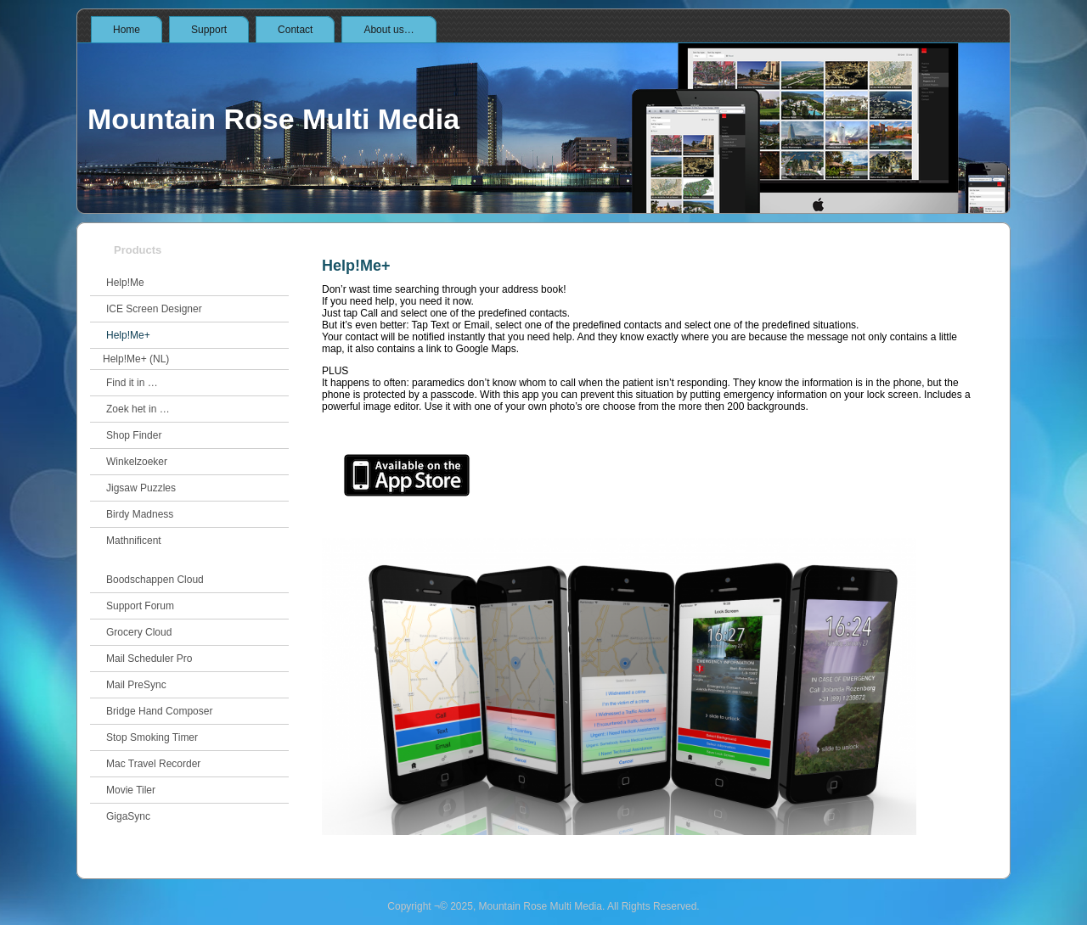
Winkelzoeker (136, 462)
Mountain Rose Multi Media (273, 119)
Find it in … (132, 383)
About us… (388, 30)
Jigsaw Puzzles (141, 488)
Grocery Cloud (139, 632)
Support (209, 30)
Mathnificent (133, 541)
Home (126, 30)
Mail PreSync (136, 685)
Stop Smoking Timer (152, 737)
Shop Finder (133, 435)
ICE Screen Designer (154, 309)
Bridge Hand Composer (159, 711)
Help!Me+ (128, 335)
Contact (295, 30)
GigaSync (128, 816)
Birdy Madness (139, 514)
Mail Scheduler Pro (149, 658)
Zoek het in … (138, 409)
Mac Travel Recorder (153, 764)
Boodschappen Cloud (155, 580)
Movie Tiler (130, 790)
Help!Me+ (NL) (136, 359)
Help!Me (125, 283)
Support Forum (140, 606)
